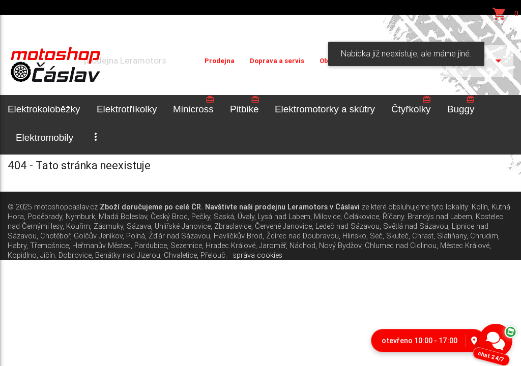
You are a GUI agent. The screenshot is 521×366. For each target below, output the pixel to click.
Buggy (461, 104)
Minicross (193, 104)
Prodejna (220, 60)
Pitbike (244, 104)
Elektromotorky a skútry (325, 109)
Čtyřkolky (411, 104)
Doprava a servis (277, 60)
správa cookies (257, 255)
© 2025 (20, 206)
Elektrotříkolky (127, 109)
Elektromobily (44, 137)
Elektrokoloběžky (44, 109)
